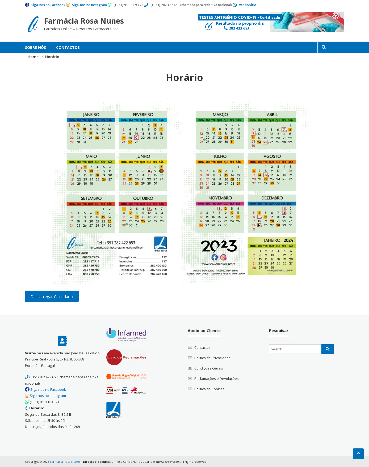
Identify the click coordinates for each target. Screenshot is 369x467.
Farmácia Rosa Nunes (84, 21)
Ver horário (247, 5)
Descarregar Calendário (52, 296)
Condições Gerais (208, 368)
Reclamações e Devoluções (216, 378)
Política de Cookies (209, 389)
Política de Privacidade (212, 357)
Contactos (68, 47)
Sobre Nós (35, 47)
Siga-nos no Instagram (89, 5)
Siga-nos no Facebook (48, 5)
